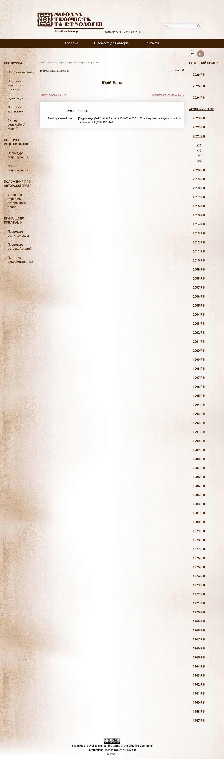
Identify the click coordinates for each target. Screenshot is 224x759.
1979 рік (199, 531)
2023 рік (199, 118)
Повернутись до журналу (56, 71)
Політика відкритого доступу (15, 85)
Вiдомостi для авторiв (111, 43)
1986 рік (199, 477)
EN (200, 54)
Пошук (201, 26)
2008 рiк (199, 278)
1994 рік (199, 405)
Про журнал (14, 63)
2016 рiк (199, 206)
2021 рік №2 (174, 70)
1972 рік (199, 594)
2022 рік (199, 127)
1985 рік (199, 486)
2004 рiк (199, 314)
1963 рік (199, 675)
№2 (198, 150)
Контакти (152, 43)
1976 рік (199, 558)
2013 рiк (199, 233)
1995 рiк (199, 396)
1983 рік (199, 504)
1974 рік (199, 576)
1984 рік (199, 495)
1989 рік (199, 450)
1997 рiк (199, 378)
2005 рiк (199, 305)
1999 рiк (199, 360)
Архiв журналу (201, 109)
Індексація (15, 98)
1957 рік (199, 720)
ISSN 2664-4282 (113, 31)
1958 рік (199, 711)
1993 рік (199, 414)
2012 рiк (199, 242)
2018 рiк (199, 188)
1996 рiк (199, 387)
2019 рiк (199, 179)
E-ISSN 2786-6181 (132, 31)
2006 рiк (199, 296)
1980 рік (199, 522)
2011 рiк (199, 251)
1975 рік (199, 567)
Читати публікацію (51, 94)
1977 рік (199, 549)
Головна (71, 43)
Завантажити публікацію (166, 94)
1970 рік (199, 612)
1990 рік (199, 441)
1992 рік (199, 423)
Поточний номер (203, 63)
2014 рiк (199, 224)
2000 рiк (199, 351)
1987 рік (199, 468)
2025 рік (199, 86)
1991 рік (199, 432)
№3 (198, 156)
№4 (198, 161)
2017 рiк (199, 197)
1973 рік (199, 585)
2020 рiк (199, 170)
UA (192, 54)
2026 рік (199, 75)
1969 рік (199, 621)
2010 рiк (199, 260)
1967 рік (199, 639)
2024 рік (199, 98)
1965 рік (199, 657)
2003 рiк (199, 323)
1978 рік (199, 540)
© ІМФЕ (112, 754)
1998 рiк (199, 369)
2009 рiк (199, 269)
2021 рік (199, 136)
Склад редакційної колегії (16, 124)
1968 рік (199, 630)
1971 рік (199, 603)
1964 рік (199, 666)
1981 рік (199, 513)
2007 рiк (199, 287)
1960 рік (199, 702)
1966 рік (199, 648)
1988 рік (199, 459)
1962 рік (199, 684)
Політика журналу (21, 72)
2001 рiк (199, 341)
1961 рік (199, 693)
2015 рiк (199, 215)
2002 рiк (199, 332)
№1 (198, 145)
